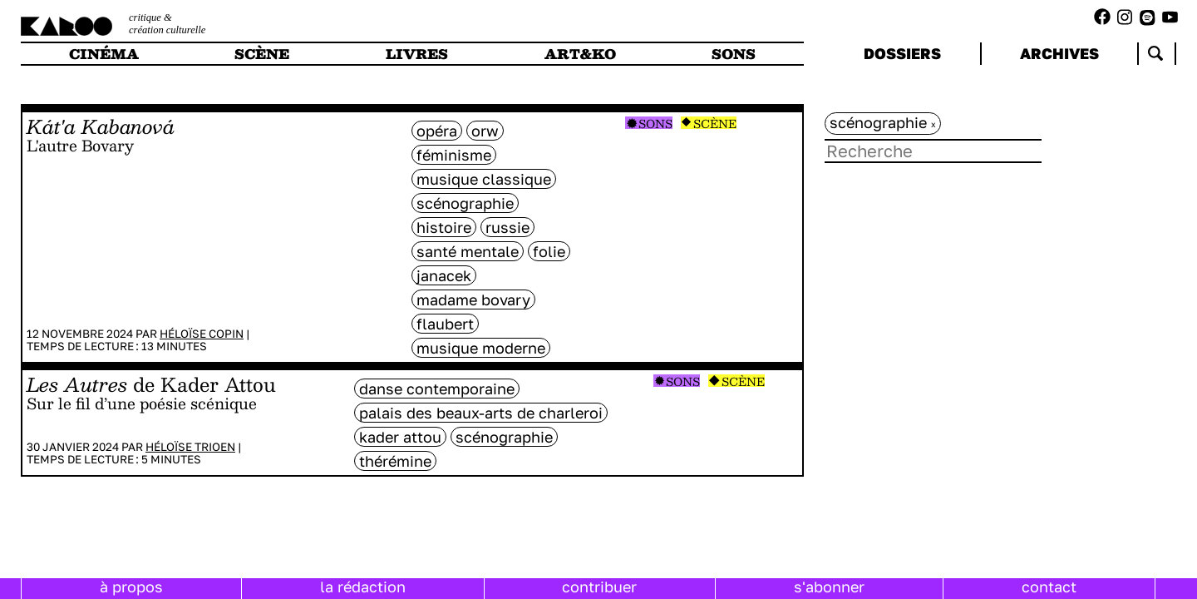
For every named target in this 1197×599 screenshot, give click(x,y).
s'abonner (829, 586)
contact (1049, 586)
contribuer (599, 586)
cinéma (104, 53)
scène (261, 53)
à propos (131, 586)
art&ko (580, 53)
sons (734, 53)
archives (1059, 53)
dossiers (902, 53)
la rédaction (363, 586)
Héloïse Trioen (190, 446)
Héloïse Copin (202, 333)
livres (417, 53)
